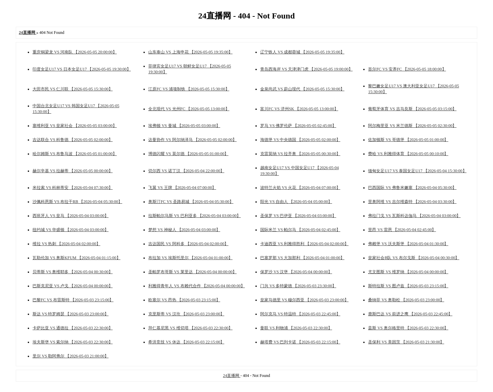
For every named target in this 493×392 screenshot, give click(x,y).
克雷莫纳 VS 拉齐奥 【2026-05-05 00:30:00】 (300, 153)
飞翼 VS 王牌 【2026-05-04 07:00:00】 (182, 187)
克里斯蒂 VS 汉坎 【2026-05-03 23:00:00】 (186, 314)
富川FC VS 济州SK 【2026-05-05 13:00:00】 (299, 108)
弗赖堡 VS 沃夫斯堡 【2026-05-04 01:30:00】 (408, 243)
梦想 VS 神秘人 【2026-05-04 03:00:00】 (184, 229)
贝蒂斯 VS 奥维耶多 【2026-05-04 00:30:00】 (73, 271)
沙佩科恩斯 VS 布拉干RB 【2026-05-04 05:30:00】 (77, 201)
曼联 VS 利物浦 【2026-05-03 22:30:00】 (296, 328)
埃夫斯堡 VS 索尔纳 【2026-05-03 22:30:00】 (73, 342)
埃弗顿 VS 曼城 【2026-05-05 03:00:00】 (184, 125)
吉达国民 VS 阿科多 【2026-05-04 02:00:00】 (188, 243)
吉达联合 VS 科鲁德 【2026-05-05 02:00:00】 (73, 139)
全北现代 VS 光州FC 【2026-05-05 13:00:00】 (188, 108)
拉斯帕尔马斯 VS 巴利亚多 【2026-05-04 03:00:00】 (194, 215)
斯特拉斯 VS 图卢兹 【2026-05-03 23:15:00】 (408, 285)
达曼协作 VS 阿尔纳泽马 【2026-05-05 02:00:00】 (192, 139)
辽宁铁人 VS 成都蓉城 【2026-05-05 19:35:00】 (302, 52)
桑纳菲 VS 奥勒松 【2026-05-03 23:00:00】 (406, 300)
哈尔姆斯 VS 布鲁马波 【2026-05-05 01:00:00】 (75, 153)
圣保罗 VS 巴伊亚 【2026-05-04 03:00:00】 (298, 215)
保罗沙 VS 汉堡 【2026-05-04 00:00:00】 (296, 271)
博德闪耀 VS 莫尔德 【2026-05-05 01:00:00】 (188, 153)
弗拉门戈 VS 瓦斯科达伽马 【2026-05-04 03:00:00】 (414, 215)
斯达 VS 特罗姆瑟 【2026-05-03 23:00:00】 (71, 314)
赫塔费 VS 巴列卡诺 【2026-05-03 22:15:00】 (300, 342)
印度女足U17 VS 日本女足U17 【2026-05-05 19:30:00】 (82, 69)
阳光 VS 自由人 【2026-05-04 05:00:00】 (296, 201)
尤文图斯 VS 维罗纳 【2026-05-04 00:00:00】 (408, 271)
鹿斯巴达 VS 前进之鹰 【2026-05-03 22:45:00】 (410, 314)
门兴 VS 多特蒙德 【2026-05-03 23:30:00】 (298, 285)
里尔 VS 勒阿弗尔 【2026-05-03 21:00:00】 (71, 356)
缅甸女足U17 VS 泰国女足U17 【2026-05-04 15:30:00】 (417, 170)
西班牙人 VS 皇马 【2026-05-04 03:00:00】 (71, 215)
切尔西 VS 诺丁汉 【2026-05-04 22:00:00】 (186, 170)
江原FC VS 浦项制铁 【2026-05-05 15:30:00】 (188, 89)
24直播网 (231, 375)
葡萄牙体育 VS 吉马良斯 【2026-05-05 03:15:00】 (412, 108)
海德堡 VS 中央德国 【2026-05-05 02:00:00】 (300, 139)
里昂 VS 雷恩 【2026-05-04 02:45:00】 (402, 229)
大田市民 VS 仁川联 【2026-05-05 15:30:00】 (73, 89)
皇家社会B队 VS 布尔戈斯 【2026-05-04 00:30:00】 (413, 257)
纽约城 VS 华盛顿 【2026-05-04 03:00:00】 (71, 229)
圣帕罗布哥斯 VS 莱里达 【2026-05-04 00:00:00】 (192, 271)
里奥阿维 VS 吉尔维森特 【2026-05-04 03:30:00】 (412, 201)
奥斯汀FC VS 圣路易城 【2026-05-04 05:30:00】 (190, 201)
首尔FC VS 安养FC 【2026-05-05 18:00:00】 (407, 69)
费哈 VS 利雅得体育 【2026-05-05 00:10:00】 (408, 153)
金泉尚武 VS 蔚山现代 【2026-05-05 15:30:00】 (302, 89)
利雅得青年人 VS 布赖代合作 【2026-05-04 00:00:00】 (196, 285)
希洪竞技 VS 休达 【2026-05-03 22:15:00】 (186, 342)
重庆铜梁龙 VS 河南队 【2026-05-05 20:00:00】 (75, 52)
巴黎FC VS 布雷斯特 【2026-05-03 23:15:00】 (73, 300)
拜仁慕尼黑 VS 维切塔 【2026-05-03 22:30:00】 (190, 328)
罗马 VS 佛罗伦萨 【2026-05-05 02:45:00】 (298, 125)
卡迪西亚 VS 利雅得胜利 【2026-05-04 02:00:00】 (304, 243)
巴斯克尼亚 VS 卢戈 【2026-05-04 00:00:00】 (73, 285)
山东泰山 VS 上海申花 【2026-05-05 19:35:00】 (190, 52)
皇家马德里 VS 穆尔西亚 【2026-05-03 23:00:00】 (304, 300)
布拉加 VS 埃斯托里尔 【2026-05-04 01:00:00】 (190, 257)
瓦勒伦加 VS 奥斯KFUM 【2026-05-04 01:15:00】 (77, 257)
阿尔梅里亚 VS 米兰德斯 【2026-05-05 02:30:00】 (412, 125)
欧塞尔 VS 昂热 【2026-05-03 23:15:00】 (184, 300)
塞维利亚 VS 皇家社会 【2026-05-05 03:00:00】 (75, 125)
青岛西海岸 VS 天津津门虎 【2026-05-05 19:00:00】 (306, 69)
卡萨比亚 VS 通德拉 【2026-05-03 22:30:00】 (73, 328)
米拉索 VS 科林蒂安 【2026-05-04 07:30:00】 (73, 187)
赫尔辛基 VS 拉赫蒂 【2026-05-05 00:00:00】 (73, 170)
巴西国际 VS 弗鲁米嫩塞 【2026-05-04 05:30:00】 (412, 187)
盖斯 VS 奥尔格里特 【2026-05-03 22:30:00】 (408, 328)
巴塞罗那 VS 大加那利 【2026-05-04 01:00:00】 (302, 257)
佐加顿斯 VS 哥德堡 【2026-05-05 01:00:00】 (408, 139)
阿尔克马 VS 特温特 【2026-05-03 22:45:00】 (300, 314)
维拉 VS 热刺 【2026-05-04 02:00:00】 (66, 243)
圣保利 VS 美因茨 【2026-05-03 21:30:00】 (406, 342)
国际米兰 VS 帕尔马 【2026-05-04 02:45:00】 (300, 229)
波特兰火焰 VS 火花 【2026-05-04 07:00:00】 (300, 187)
